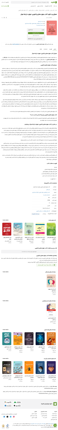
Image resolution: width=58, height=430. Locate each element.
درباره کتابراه (54, 413)
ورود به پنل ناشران (33, 415)
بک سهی (20, 350)
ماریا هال (39, 21)
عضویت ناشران (34, 413)
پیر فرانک (43, 350)
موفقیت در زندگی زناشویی (47, 386)
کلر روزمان (54, 379)
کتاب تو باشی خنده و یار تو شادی (29, 376)
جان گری (43, 241)
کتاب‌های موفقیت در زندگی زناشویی (43, 211)
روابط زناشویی (51, 393)
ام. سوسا (54, 350)
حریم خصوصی (54, 417)
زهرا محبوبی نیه (19, 241)
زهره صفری (34, 23)
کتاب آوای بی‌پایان (30, 347)
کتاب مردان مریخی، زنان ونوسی (40, 238)
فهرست (50, 49)
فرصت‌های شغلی (54, 419)
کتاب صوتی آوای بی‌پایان (42, 347)
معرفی (55, 49)
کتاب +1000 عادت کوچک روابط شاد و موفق (29, 238)
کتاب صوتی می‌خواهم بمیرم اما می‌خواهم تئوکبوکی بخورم (18, 347)
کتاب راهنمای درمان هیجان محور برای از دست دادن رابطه (52, 376)
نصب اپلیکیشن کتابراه (52, 423)
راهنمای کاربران (44, 415)
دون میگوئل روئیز (8, 241)
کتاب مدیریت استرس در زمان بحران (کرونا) (40, 376)
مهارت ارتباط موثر (21, 386)
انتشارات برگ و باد (39, 25)
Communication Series (48, 388)
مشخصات (45, 49)
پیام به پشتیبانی (44, 413)
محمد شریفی (20, 379)
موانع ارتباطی (8, 386)
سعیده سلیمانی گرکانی (7, 377)
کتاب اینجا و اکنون (8, 347)
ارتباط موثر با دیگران (29, 386)
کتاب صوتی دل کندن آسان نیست (52, 347)
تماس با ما (45, 417)
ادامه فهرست (53, 179)
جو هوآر (32, 379)
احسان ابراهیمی (40, 23)
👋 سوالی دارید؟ (49, 426)
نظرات (41, 49)
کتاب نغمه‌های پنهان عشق (7, 238)
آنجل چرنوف (31, 241)
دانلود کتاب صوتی (42, 423)
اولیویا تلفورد (9, 348)
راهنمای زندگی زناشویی (38, 386)
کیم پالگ (54, 241)
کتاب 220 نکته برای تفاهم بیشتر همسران (18, 238)
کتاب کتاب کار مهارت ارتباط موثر (52, 290)
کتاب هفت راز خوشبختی (7, 375)
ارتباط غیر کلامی (15, 386)
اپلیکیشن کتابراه (4, 6)
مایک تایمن (42, 379)
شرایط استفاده (54, 415)
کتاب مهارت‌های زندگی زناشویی (51, 238)
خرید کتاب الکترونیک (35, 33)
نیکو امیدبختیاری (28, 23)
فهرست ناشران (34, 417)
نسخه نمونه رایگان (36, 35)
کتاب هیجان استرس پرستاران (52, 318)
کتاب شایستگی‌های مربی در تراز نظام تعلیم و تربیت (18, 376)
